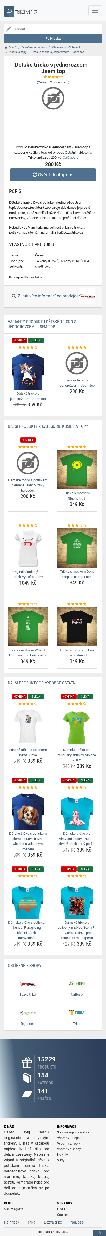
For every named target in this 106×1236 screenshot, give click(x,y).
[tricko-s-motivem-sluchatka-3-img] (77, 470)
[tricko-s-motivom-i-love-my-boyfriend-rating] (77, 604)
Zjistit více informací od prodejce (53, 296)
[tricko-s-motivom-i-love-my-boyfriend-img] (77, 626)
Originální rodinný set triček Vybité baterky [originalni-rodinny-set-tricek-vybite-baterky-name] (27, 574)
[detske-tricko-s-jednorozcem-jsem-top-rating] (28, 347)
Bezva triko (33, 277)
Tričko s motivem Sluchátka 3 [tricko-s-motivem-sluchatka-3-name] (77, 495)
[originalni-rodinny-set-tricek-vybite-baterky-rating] (28, 525)
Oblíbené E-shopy (24, 965)
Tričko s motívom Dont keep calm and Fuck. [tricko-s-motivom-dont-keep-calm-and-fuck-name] (77, 574)
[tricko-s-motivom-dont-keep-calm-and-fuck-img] (77, 548)
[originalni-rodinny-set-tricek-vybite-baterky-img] (28, 548)
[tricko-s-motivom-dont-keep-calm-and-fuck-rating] (77, 525)
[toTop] (99, 1233)
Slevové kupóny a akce (73, 1132)
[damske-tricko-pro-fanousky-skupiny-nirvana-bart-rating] (77, 703)
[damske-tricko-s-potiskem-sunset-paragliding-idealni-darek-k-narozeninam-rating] (28, 876)
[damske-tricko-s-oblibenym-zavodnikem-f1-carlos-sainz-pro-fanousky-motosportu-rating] (77, 876)
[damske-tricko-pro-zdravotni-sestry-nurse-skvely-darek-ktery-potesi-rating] (77, 787)
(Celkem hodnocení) (53, 82)
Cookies (62, 1215)
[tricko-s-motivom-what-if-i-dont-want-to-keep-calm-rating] (28, 604)
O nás (61, 1209)
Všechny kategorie (70, 1138)
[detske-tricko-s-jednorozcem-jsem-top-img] (28, 370)
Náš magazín (13, 1209)
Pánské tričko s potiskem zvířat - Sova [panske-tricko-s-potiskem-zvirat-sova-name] (28, 752)
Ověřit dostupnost (53, 174)
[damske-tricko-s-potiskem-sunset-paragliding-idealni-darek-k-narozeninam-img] (28, 899)
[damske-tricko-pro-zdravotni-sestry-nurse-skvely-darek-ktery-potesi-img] (77, 810)
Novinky (63, 1155)
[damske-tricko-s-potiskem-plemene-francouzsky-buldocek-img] (28, 463)
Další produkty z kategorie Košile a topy (48, 426)
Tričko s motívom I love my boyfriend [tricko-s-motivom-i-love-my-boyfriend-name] (77, 652)
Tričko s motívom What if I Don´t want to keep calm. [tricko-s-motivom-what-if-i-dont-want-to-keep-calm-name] (27, 652)
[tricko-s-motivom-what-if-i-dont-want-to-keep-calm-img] (28, 626)
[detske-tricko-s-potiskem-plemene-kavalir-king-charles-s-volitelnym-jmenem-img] (28, 810)
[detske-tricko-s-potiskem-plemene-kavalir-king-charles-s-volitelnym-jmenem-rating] (28, 787)
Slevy (60, 1160)
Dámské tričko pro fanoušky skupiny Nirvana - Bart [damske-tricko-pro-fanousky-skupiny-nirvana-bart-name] (77, 755)
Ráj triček (11, 1222)
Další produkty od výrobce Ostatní (42, 683)
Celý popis (70, 157)
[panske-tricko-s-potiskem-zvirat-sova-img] (28, 726)
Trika (32, 1222)
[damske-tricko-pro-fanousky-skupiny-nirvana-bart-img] (77, 726)
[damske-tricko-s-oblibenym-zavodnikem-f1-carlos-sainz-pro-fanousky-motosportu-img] (77, 899)
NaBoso (77, 1222)
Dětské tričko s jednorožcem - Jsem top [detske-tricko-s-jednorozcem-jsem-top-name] (28, 396)
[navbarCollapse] (95, 10)
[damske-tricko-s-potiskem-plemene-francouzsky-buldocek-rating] (28, 447)
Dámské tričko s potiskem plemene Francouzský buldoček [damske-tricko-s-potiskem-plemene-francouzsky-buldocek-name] (27, 485)
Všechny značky (68, 1143)
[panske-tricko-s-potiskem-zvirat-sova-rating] (28, 703)
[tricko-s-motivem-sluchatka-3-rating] (77, 447)
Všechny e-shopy (69, 1149)
